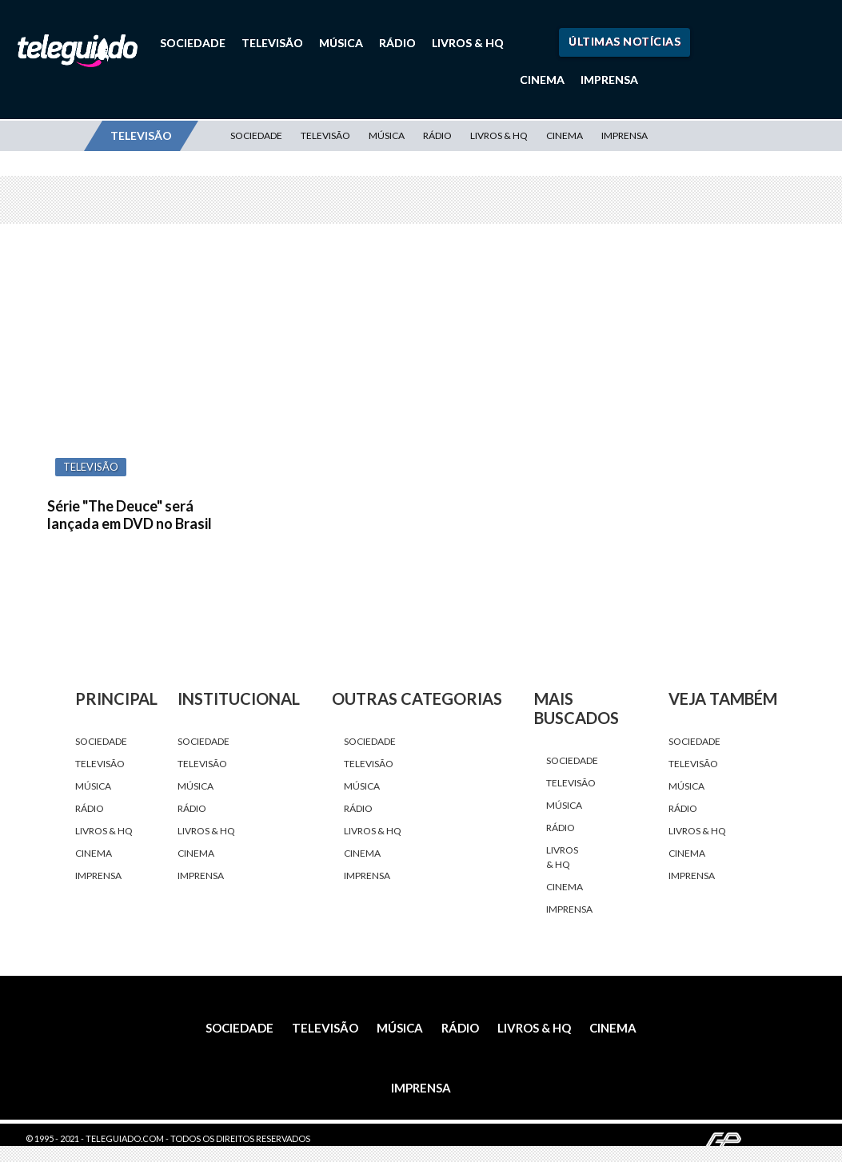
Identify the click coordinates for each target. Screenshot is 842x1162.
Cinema (542, 79)
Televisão (272, 43)
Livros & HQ (468, 43)
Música (341, 43)
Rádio (397, 43)
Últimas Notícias (624, 41)
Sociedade (192, 43)
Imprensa (609, 79)
